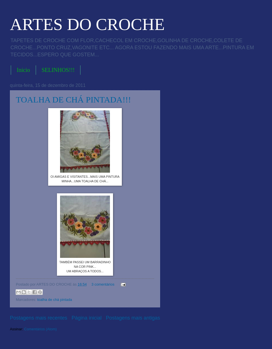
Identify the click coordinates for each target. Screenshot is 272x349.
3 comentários (103, 284)
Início (23, 70)
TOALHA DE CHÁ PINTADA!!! (73, 99)
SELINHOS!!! (58, 70)
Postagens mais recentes (38, 318)
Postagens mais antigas (133, 318)
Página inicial (86, 318)
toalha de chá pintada (54, 299)
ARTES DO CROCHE (87, 24)
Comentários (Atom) (40, 329)
